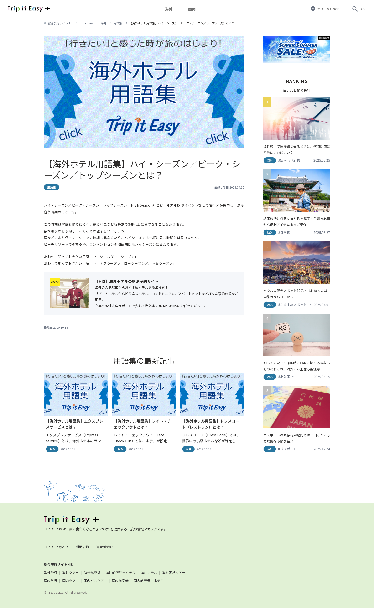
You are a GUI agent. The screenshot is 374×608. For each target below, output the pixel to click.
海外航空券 (92, 572)
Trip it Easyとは (56, 546)
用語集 (118, 23)
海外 (170, 9)
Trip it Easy (86, 23)
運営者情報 (104, 546)
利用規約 (82, 546)
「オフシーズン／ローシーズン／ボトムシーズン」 (136, 263)
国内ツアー (70, 580)
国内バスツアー (95, 580)
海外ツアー (70, 572)
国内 (194, 9)
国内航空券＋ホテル (149, 580)
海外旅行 (50, 572)
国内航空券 (120, 580)
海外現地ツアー (173, 572)
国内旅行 (50, 580)
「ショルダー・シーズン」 (117, 256)
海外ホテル (148, 572)
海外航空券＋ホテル (120, 572)
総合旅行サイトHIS (60, 23)
